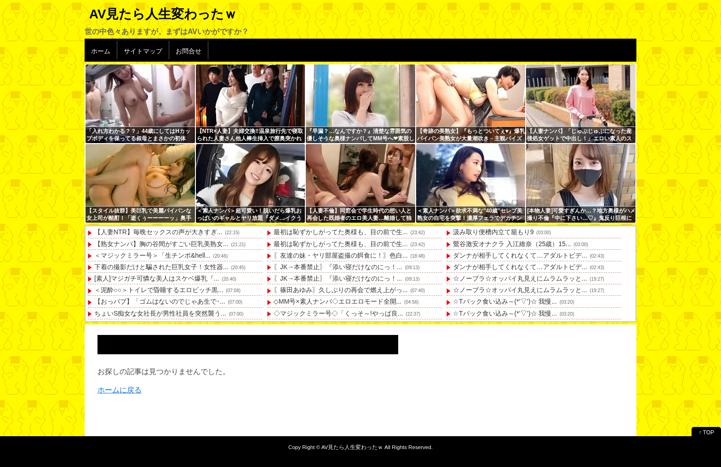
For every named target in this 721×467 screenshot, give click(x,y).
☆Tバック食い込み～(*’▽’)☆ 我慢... (505, 301)
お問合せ (188, 51)
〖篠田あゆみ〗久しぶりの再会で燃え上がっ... (341, 290)
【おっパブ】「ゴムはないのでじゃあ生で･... (159, 301)
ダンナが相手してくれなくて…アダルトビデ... (520, 255)
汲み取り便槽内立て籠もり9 (493, 232)
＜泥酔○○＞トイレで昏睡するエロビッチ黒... (158, 290)
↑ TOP (706, 432)
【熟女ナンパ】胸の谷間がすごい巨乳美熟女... (161, 244)
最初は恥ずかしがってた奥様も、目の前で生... (341, 232)
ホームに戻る (119, 390)
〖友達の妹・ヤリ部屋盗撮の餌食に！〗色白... (341, 255)
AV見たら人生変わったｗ (163, 14)
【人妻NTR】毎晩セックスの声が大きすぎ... (158, 232)
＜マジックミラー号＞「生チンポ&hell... (152, 255)
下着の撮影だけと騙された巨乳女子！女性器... (161, 267)
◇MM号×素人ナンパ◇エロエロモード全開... (337, 301)
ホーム (100, 51)
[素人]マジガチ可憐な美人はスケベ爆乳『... (156, 278)
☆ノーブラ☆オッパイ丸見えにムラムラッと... (520, 278)
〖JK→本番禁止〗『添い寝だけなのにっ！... (338, 267)
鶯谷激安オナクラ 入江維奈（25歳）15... (512, 244)
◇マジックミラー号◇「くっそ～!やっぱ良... (338, 313)
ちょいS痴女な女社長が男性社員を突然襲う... (160, 313)
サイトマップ (143, 51)
